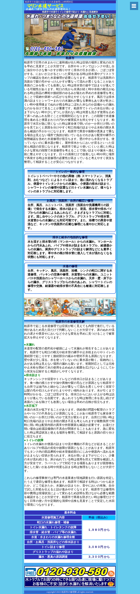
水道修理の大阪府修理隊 (53, 6)
